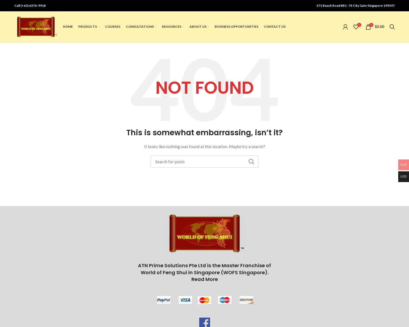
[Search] (392, 27)
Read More (204, 280)
